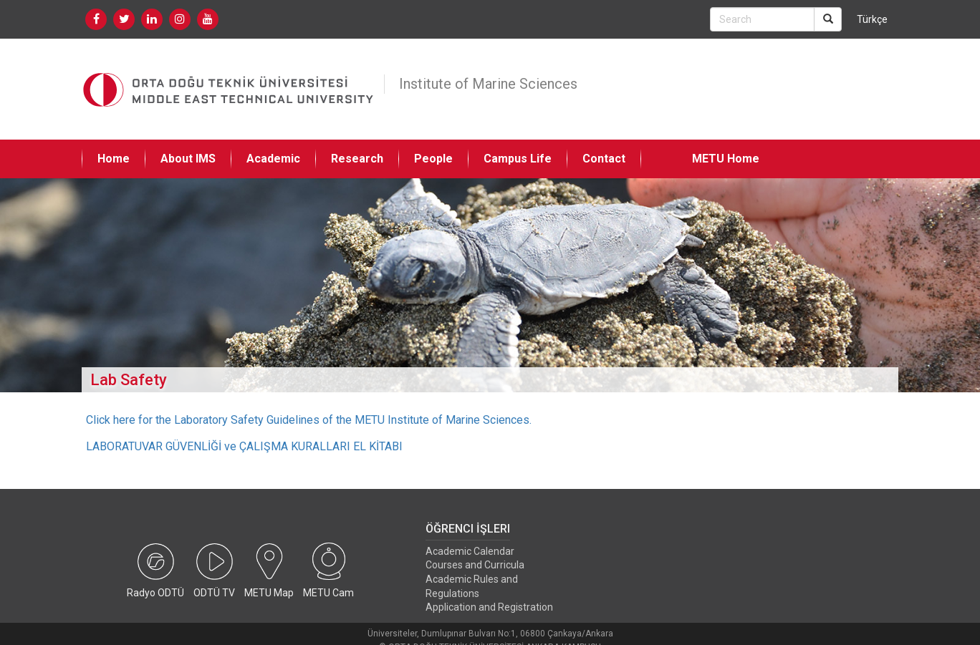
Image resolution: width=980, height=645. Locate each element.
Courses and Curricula (475, 565)
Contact (603, 158)
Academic (273, 158)
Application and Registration (489, 607)
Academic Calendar (470, 551)
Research (357, 158)
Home (113, 158)
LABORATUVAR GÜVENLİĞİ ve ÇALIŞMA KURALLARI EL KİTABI (244, 446)
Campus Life (518, 158)
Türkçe (872, 19)
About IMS (188, 158)
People (433, 158)
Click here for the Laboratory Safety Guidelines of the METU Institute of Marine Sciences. (309, 420)
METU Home (725, 158)
